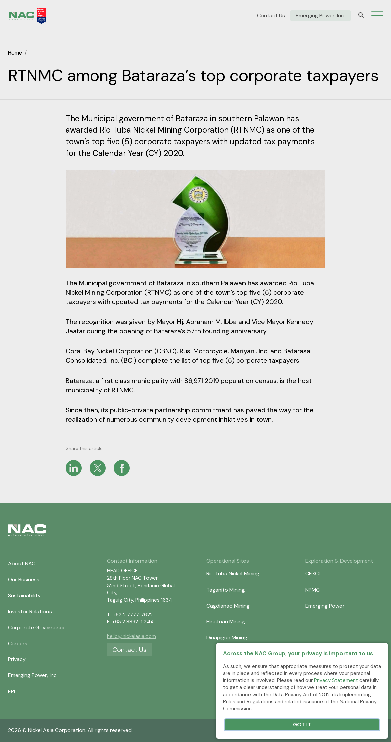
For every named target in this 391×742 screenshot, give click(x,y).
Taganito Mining (225, 589)
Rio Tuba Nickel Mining (232, 573)
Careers (17, 643)
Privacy (17, 659)
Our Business (23, 579)
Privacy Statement (336, 680)
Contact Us (271, 15)
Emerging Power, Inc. (320, 15)
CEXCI (312, 573)
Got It (302, 724)
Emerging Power (325, 605)
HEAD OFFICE (122, 570)
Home (15, 52)
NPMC (312, 589)
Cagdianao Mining (228, 605)
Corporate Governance (37, 627)
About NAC (21, 563)
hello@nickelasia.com (131, 636)
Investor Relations (30, 611)
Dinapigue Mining (226, 637)
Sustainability (24, 595)
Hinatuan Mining (225, 621)
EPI (11, 691)
